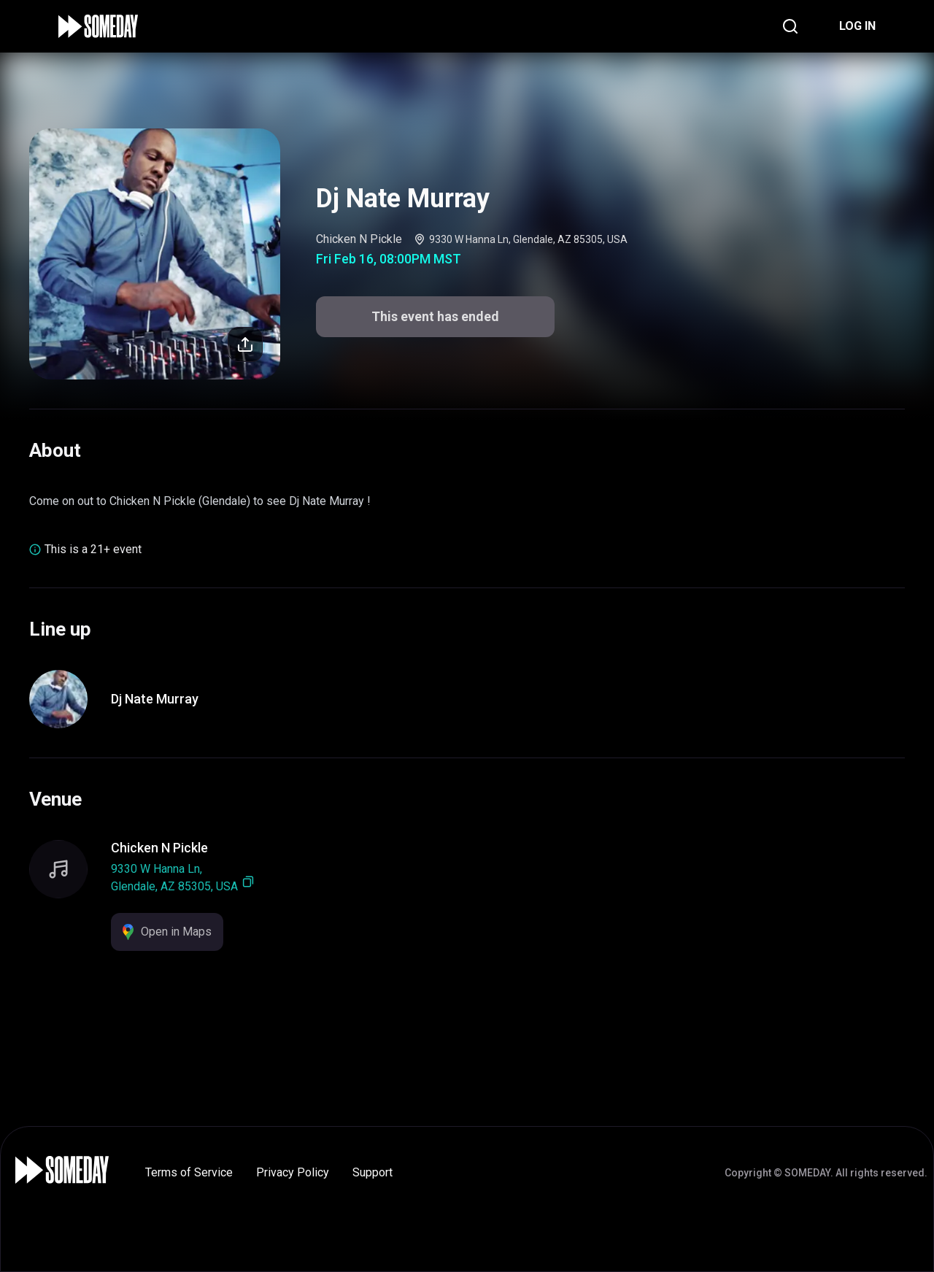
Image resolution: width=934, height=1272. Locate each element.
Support (372, 1172)
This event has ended (435, 316)
